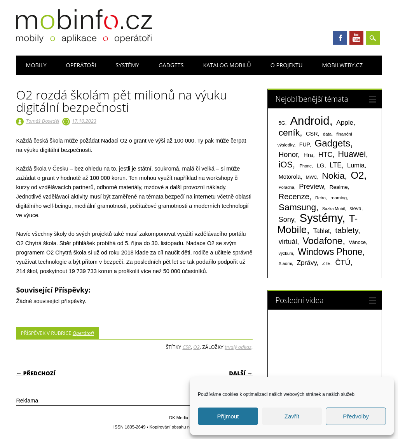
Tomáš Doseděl (42, 120)
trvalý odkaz (238, 346)
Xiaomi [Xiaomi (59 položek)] (285, 263)
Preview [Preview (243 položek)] (311, 186)
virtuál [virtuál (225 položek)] (288, 242)
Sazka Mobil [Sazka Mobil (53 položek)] (333, 208)
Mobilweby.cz (342, 65)
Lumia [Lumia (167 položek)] (356, 165)
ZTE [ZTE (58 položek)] (326, 263)
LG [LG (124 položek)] (321, 165)
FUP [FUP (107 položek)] (304, 144)
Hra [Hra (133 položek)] (308, 155)
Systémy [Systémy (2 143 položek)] (321, 218)
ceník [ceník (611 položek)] (289, 132)
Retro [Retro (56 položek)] (320, 197)
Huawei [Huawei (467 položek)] (352, 154)
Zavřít (292, 416)
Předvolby (356, 416)
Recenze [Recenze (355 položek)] (294, 196)
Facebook (340, 38)
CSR (186, 346)
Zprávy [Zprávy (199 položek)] (306, 263)
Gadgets (171, 65)
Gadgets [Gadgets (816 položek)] (332, 143)
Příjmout (228, 416)
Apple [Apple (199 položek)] (344, 122)
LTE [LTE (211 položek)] (336, 165)
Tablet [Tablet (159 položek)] (321, 230)
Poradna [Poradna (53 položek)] (286, 187)
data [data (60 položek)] (327, 134)
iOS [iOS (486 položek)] (286, 164)
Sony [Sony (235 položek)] (286, 219)
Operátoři (81, 65)
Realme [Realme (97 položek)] (339, 187)
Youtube (356, 38)
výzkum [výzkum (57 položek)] (286, 253)
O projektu (287, 65)
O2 (196, 346)
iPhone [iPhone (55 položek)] (305, 166)
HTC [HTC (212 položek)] (325, 155)
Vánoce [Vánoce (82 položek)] (357, 242)
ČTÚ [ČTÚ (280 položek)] (342, 262)
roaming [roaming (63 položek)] (338, 197)
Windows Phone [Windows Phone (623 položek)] (330, 252)
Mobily (36, 65)
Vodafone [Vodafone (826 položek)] (322, 240)
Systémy (127, 65)
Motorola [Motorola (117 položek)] (290, 177)
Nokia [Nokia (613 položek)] (333, 176)
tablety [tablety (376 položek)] (346, 230)
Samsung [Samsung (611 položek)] (297, 207)
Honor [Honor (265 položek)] (288, 154)
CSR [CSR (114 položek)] (312, 134)
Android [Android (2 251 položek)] (310, 120)
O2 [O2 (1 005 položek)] (357, 175)
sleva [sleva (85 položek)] (355, 208)
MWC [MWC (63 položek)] (311, 177)
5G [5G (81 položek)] (282, 123)
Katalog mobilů (227, 65)
